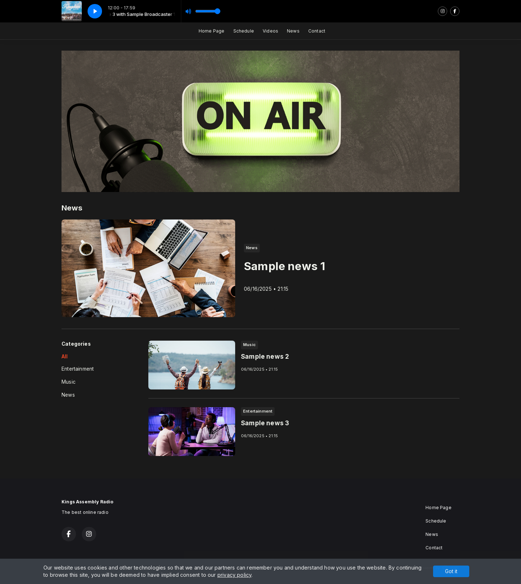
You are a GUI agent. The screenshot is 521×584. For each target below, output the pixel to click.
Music (69, 382)
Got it (451, 571)
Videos (270, 31)
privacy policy (234, 575)
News (293, 31)
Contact (316, 31)
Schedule (243, 31)
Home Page (212, 31)
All (65, 356)
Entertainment (78, 369)
